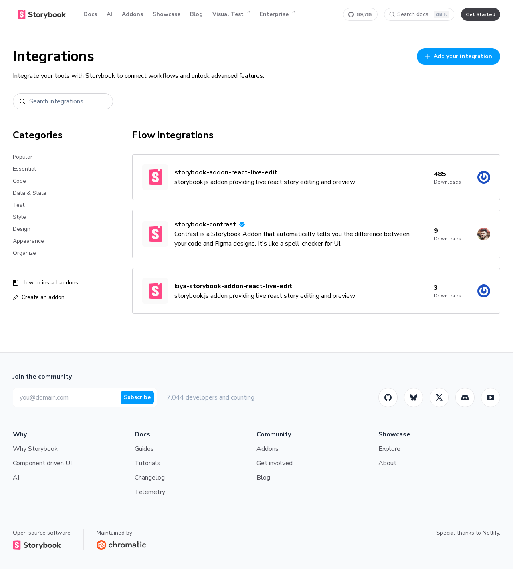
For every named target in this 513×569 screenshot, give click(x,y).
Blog (196, 14)
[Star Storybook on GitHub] (360, 14)
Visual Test (231, 14)
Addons (132, 14)
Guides (144, 448)
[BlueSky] (413, 397)
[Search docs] (419, 14)
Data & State (29, 193)
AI (109, 14)
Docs (90, 14)
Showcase (166, 14)
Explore (389, 448)
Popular (22, 157)
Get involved (274, 463)
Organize (24, 253)
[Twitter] (439, 397)
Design (21, 229)
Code (19, 181)
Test (18, 205)
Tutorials (147, 463)
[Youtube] (490, 397)
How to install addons (45, 283)
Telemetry (150, 492)
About (387, 463)
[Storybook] (465, 397)
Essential (24, 169)
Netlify (491, 533)
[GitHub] (388, 397)
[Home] (42, 14)
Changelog (150, 477)
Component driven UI (42, 463)
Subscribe (137, 397)
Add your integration (458, 56)
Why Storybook (35, 448)
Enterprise (277, 14)
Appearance (28, 241)
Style (19, 217)
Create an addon (39, 297)
